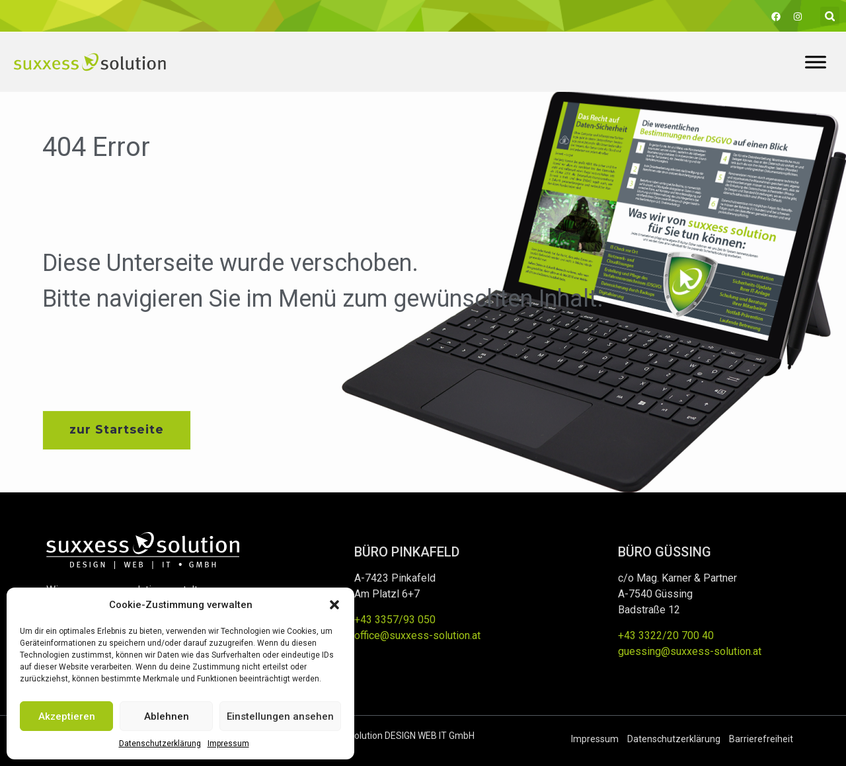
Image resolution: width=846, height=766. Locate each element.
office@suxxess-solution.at (417, 635)
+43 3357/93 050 (395, 619)
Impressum (228, 743)
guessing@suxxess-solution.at (689, 651)
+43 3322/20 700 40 (666, 635)
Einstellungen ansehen (280, 716)
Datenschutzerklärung (160, 743)
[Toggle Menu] (815, 62)
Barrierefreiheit (761, 739)
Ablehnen (166, 716)
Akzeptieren (66, 716)
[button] (334, 604)
